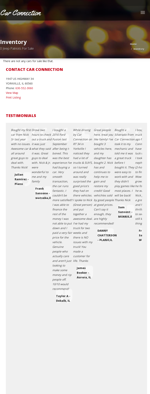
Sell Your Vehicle (24, 334)
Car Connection (27, 374)
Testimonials (22, 330)
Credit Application (25, 315)
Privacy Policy (22, 320)
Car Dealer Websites (14, 378)
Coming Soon (22, 306)
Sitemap (19, 339)
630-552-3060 (24, 88)
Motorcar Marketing (56, 378)
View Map (12, 93)
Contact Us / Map (25, 311)
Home (133, 44)
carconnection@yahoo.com (28, 258)
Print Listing (13, 97)
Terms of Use (22, 325)
